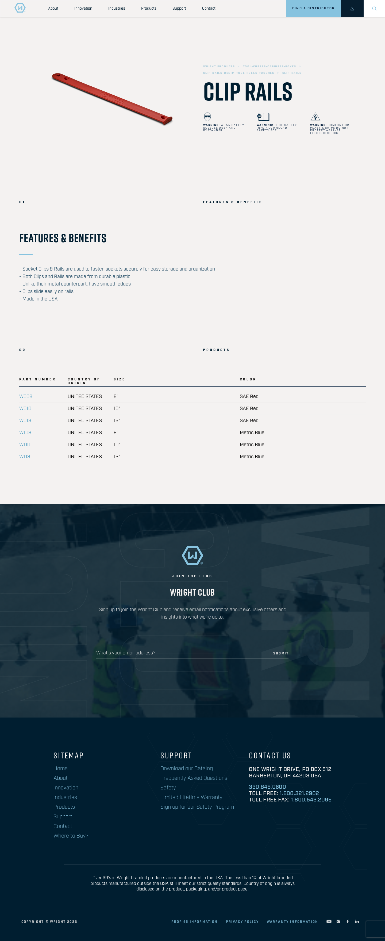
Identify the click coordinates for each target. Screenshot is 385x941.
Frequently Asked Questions (193, 778)
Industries (116, 8)
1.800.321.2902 (299, 793)
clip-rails (292, 73)
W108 (25, 433)
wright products (219, 66)
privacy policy (242, 922)
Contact (208, 8)
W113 (24, 457)
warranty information (292, 922)
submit (281, 653)
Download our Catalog (186, 768)
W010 (25, 409)
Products (148, 8)
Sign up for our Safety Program (197, 807)
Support (179, 8)
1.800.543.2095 (311, 799)
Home (60, 768)
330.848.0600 (267, 787)
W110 (24, 445)
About (53, 8)
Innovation (83, 8)
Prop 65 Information (194, 922)
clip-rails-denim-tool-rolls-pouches (238, 73)
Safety (168, 787)
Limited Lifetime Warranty (191, 797)
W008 (25, 397)
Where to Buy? (70, 835)
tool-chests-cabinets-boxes (269, 66)
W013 (25, 421)
